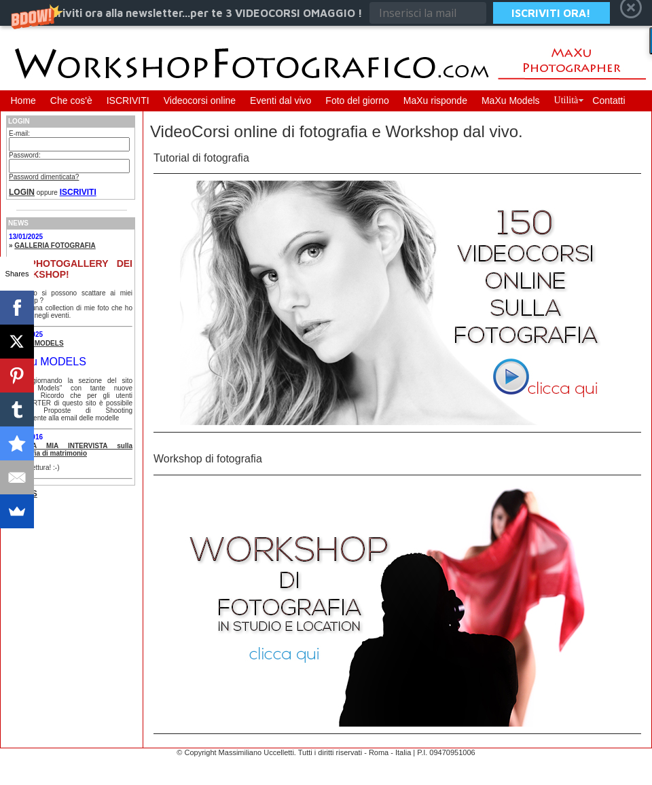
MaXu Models (511, 100)
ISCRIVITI (128, 100)
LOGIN (22, 192)
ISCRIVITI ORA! (551, 13)
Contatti (608, 100)
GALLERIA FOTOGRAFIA (54, 245)
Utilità (566, 100)
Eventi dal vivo (280, 100)
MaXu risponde (435, 100)
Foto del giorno (356, 100)
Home (23, 100)
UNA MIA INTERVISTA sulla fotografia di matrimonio (70, 449)
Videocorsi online (200, 100)
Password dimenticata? (44, 177)
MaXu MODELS (38, 343)
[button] (326, 13)
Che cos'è (71, 100)
